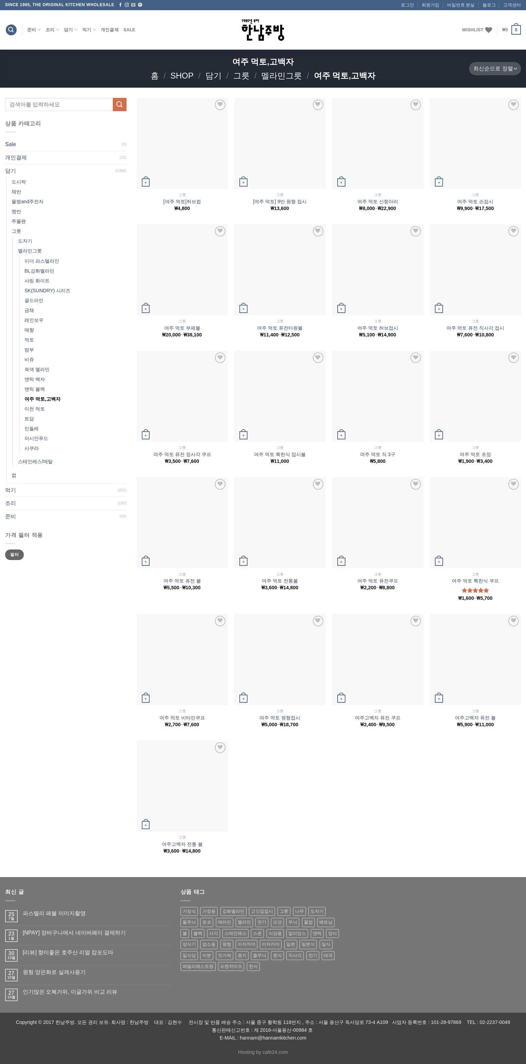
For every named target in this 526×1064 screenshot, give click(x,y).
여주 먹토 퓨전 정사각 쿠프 (182, 454)
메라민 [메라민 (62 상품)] (224, 922)
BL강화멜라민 (39, 271)
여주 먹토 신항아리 (377, 201)
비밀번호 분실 (461, 4)
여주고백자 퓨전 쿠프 (378, 717)
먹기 (89, 30)
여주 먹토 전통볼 (280, 580)
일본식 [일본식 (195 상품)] (308, 944)
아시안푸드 (36, 438)
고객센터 (512, 4)
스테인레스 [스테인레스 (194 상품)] (235, 933)
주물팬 (19, 221)
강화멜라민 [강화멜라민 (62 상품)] (233, 911)
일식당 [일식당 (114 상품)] (189, 955)
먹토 (29, 340)
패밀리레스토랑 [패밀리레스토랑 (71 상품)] (198, 966)
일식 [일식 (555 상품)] (326, 944)
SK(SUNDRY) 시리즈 (47, 290)
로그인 (407, 4)
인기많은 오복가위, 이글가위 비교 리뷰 (70, 992)
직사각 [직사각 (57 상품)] (295, 955)
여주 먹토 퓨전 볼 (182, 580)
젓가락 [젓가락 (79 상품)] (224, 955)
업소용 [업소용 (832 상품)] (209, 944)
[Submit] (119, 104)
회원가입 (430, 4)
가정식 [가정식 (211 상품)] (189, 911)
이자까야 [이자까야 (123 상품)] (246, 944)
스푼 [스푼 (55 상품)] (257, 933)
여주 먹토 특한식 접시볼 (280, 454)
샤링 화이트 (37, 280)
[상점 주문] (495, 68)
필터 (14, 554)
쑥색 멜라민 (37, 369)
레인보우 (34, 320)
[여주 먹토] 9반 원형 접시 (280, 201)
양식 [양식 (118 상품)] (332, 933)
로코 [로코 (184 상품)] (206, 922)
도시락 (19, 182)
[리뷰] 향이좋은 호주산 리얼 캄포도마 (68, 952)
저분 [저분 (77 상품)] (206, 955)
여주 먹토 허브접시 (377, 328)
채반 (16, 191)
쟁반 (16, 211)
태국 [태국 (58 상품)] (328, 955)
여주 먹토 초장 (475, 454)
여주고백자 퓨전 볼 (475, 717)
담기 (71, 30)
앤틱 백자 (34, 379)
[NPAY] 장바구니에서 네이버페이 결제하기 (74, 933)
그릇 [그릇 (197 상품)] (283, 911)
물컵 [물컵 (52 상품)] (308, 922)
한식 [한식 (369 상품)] (253, 966)
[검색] (11, 30)
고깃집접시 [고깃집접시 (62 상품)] (262, 911)
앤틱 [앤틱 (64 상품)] (317, 933)
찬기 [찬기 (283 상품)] (312, 955)
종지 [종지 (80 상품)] (242, 955)
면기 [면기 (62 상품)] (261, 922)
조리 (52, 30)
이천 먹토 (34, 409)
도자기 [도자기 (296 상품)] (317, 911)
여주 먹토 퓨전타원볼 (280, 328)
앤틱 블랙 (34, 389)
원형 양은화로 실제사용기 (54, 972)
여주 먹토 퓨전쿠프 (377, 580)
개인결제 (110, 29)
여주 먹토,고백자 (42, 399)
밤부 (29, 349)
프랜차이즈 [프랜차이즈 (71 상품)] (231, 966)
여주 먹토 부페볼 (182, 328)
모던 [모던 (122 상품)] (277, 922)
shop (181, 75)
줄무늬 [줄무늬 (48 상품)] (259, 955)
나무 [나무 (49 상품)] (299, 911)
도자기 (25, 241)
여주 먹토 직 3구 (377, 454)
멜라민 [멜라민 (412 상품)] (244, 922)
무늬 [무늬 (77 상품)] (292, 922)
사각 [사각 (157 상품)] (213, 933)
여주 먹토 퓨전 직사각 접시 (475, 328)
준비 (34, 30)
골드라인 (34, 300)
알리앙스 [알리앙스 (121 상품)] (297, 933)
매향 (29, 330)
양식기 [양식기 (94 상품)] (189, 944)
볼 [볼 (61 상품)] (185, 933)
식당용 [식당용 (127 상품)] (275, 933)
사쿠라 (31, 448)
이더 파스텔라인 (41, 261)
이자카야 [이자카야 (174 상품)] (270, 944)
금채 (29, 310)
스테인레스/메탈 (35, 461)
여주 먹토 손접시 (475, 201)
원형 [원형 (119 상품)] (226, 944)
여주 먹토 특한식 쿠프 (475, 580)
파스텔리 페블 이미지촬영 (54, 913)
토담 (29, 418)
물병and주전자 (28, 201)
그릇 (241, 75)
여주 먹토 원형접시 (279, 717)
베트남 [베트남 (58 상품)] (326, 922)
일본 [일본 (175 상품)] (290, 944)
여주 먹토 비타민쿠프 (182, 717)
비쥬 (29, 359)
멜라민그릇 (281, 75)
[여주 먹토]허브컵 (182, 201)
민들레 (31, 428)
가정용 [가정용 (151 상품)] (209, 911)
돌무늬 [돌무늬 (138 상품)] (189, 922)
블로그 (489, 4)
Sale (129, 29)
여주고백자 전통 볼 (182, 844)
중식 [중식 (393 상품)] (277, 955)
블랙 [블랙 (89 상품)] (197, 933)
